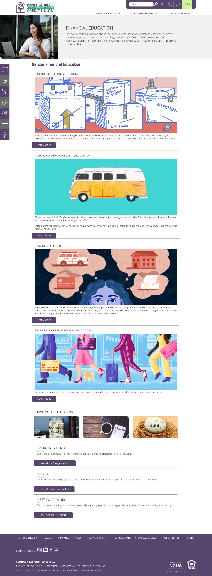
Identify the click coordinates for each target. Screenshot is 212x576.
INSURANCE (63, 538)
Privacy (20, 566)
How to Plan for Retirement (53, 514)
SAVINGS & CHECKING (27, 538)
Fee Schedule (34, 566)
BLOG (79, 538)
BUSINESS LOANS (123, 538)
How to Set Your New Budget (54, 489)
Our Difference (180, 13)
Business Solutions (146, 13)
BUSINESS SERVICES (147, 538)
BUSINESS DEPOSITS (98, 538)
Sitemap (100, 566)
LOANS (48, 538)
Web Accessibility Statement (77, 566)
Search (156, 4)
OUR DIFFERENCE (171, 538)
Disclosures (51, 566)
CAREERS (190, 538)
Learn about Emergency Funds (54, 463)
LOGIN (187, 4)
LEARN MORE (44, 145)
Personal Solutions (108, 13)
